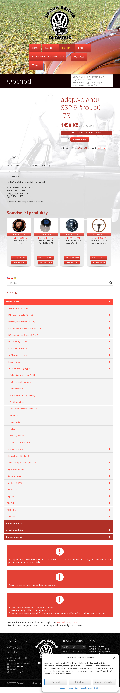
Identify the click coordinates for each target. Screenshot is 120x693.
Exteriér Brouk (60, 368)
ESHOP (67, 47)
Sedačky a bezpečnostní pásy (23, 415)
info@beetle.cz (17, 672)
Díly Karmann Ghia (59, 482)
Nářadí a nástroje (14, 529)
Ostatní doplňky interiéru (21, 448)
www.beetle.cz (17, 675)
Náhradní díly (59, 308)
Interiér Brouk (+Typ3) (60, 375)
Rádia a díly (15, 428)
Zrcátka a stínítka (17, 408)
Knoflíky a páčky (17, 441)
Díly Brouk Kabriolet (59, 475)
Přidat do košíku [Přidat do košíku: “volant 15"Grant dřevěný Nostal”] (98, 269)
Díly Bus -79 (59, 496)
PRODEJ (83, 47)
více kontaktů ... (17, 678)
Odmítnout (80, 682)
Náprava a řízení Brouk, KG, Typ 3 (60, 341)
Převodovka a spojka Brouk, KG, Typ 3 (60, 334)
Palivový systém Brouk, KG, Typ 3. (60, 327)
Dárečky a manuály (59, 543)
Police (12, 435)
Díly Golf (59, 509)
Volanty (101, 148)
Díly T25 (59, 502)
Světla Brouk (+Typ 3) (60, 361)
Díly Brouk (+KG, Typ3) (59, 314)
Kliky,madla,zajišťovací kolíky (22, 401)
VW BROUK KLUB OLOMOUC (48, 56)
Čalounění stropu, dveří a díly (23, 381)
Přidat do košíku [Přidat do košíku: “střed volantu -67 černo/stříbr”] (72, 269)
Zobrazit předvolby (104, 682)
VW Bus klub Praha (98, 652)
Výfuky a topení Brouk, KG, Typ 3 (60, 469)
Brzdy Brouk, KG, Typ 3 (60, 348)
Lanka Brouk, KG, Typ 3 (18, 462)
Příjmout (56, 682)
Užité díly (59, 522)
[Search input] (58, 289)
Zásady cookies (66, 688)
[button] (114, 657)
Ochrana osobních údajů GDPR (87, 688)
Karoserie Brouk (60, 455)
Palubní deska (16, 394)
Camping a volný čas (59, 536)
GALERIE (51, 47)
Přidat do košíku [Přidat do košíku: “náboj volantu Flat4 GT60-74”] (45, 269)
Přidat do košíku (79, 139)
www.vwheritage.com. (66, 628)
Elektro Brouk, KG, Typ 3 (60, 354)
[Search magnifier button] (111, 289)
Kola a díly (59, 516)
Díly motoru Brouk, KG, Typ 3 (60, 321)
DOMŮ (35, 47)
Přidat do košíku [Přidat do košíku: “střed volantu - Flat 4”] (19, 269)
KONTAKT (79, 56)
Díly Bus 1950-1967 (59, 489)
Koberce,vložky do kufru (20, 388)
